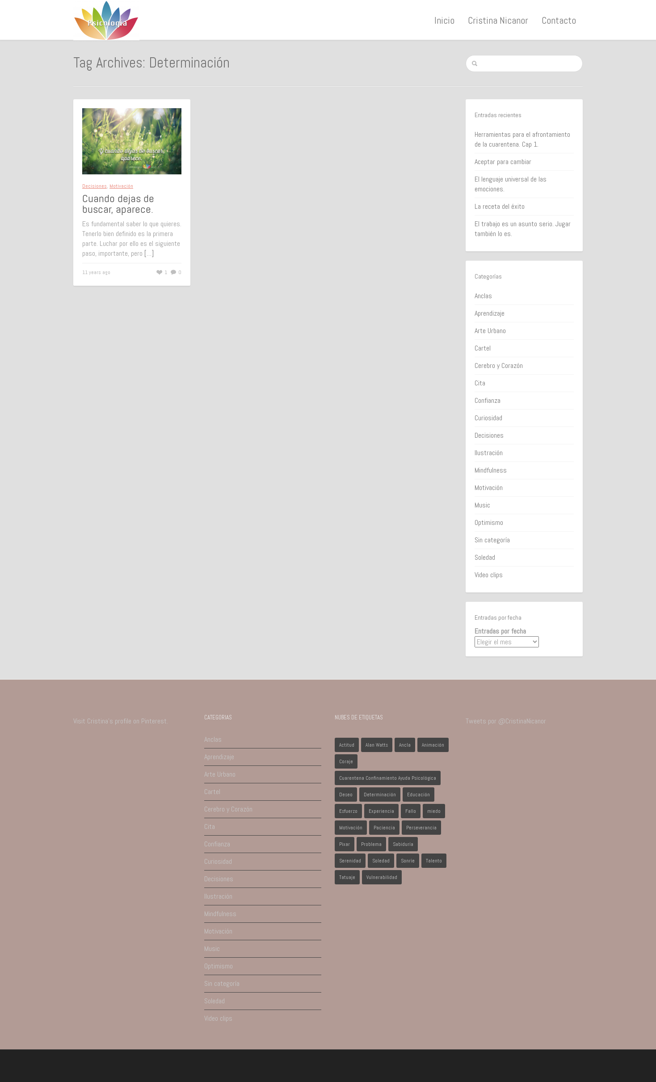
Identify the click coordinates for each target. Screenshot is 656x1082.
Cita (480, 383)
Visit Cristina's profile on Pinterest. (120, 721)
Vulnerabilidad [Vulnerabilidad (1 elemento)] (381, 877)
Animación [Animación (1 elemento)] (433, 745)
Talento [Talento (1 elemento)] (434, 861)
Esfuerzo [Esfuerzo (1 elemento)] (348, 811)
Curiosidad (488, 418)
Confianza (487, 400)
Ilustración (489, 452)
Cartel (483, 348)
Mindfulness (491, 470)
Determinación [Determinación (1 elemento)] (380, 794)
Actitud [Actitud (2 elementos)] (346, 745)
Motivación (121, 186)
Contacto (559, 20)
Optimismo (489, 522)
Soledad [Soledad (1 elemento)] (381, 861)
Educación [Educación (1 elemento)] (418, 794)
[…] (149, 253)
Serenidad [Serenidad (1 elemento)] (350, 861)
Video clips (489, 574)
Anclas (483, 295)
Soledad (485, 557)
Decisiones (94, 186)
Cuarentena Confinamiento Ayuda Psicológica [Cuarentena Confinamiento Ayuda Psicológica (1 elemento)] (387, 778)
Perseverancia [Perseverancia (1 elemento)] (421, 827)
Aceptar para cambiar (503, 161)
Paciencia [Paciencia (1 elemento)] (384, 827)
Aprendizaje (490, 313)
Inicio (444, 20)
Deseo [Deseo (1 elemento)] (346, 794)
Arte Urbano (490, 330)
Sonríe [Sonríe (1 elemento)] (408, 861)
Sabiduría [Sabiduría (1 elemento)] (403, 844)
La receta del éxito (500, 206)
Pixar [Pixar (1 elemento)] (344, 844)
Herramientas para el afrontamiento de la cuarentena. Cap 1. (522, 139)
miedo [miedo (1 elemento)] (434, 811)
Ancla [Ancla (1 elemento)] (405, 745)
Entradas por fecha (500, 631)
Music (482, 505)
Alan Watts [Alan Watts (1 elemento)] (377, 745)
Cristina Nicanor (498, 20)
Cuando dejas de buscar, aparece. (118, 203)
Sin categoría (492, 540)
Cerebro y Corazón (499, 365)
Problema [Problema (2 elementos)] (371, 844)
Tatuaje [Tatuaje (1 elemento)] (347, 877)
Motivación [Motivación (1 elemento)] (350, 827)
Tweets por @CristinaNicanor (506, 721)
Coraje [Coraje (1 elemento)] (346, 761)
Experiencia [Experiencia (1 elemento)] (381, 811)
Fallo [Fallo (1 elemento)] (410, 811)
